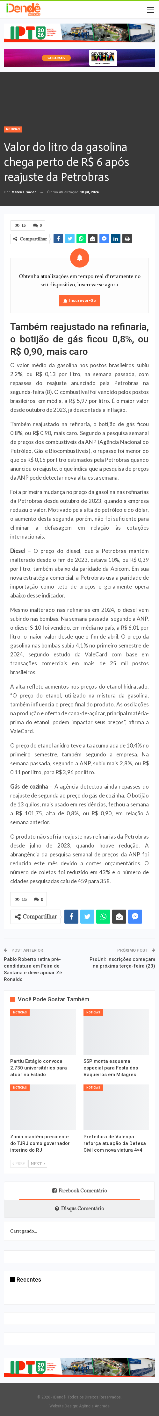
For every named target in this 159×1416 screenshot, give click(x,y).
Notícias (13, 129)
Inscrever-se (82, 300)
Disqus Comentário (79, 1208)
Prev (18, 1163)
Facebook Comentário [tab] (79, 1191)
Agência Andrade (94, 1406)
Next (38, 1163)
